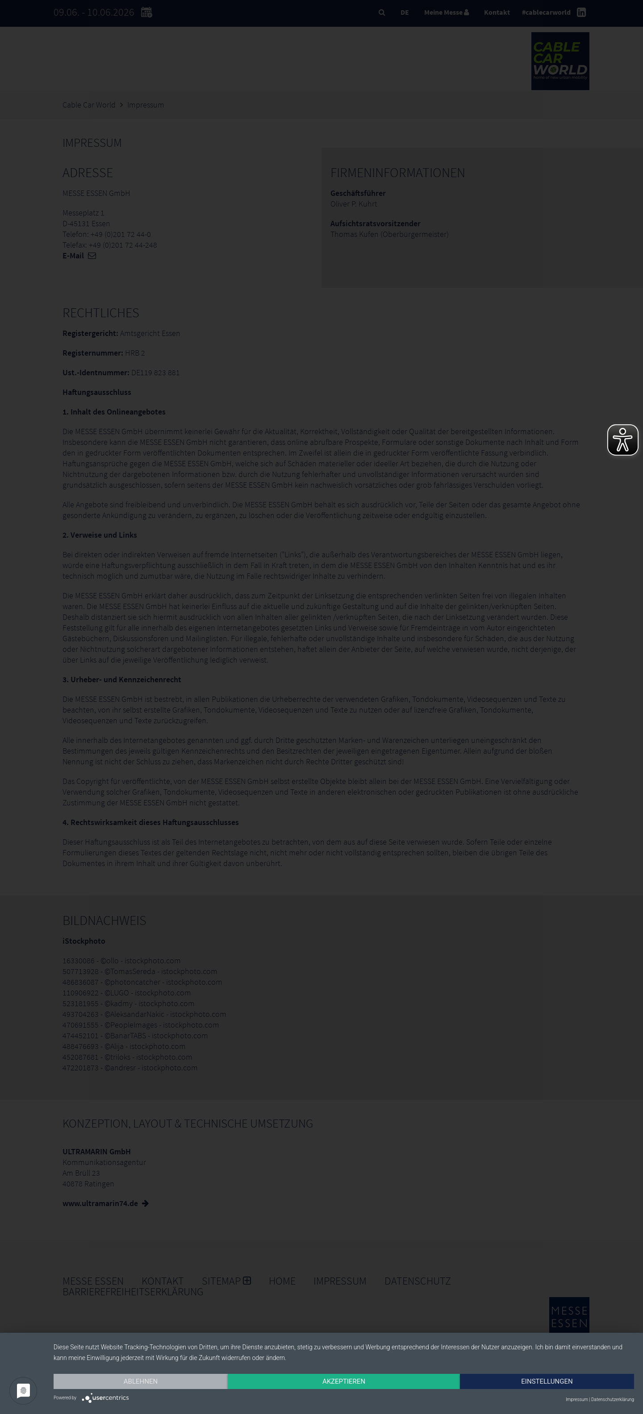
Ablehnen (141, 1381)
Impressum (577, 1399)
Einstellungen (546, 1381)
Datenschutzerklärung (612, 1399)
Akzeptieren (343, 1381)
